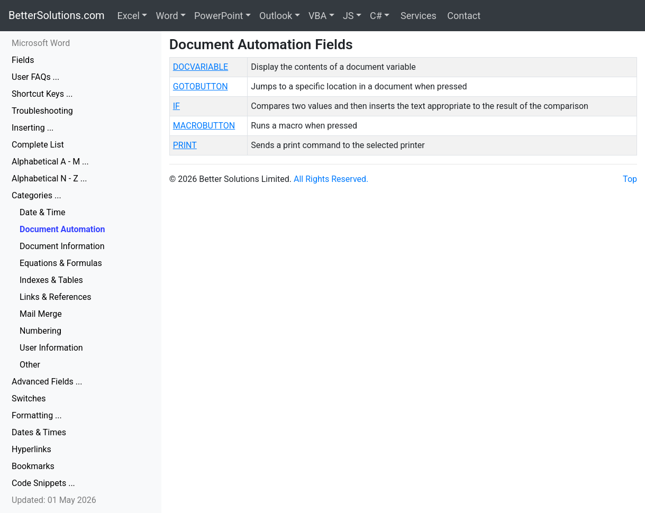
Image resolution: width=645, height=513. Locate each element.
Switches (29, 398)
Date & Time (42, 212)
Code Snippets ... (43, 483)
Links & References (56, 297)
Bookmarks (33, 466)
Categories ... (36, 195)
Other (30, 365)
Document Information (62, 246)
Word (167, 15)
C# (376, 15)
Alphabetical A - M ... (50, 162)
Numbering (40, 331)
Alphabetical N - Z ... (49, 178)
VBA (317, 15)
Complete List (38, 145)
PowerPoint (218, 15)
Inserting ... (32, 128)
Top (630, 179)
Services (417, 15)
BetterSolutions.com (56, 15)
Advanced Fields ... (47, 382)
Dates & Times (39, 432)
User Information (51, 348)
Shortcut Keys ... (42, 94)
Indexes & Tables (51, 280)
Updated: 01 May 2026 (54, 500)
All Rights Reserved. (331, 179)
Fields (23, 60)
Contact (462, 15)
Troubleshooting (42, 111)
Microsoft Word (41, 43)
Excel (128, 15)
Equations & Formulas (61, 263)
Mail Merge (41, 314)
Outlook (275, 15)
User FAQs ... (35, 77)
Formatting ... (37, 415)
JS (348, 15)
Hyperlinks (31, 449)
